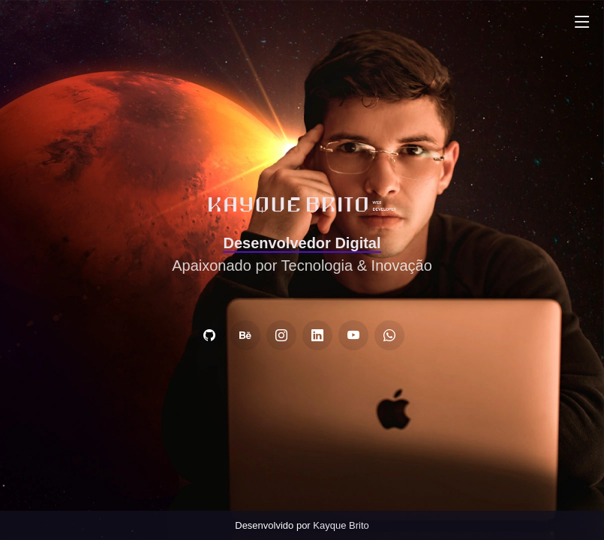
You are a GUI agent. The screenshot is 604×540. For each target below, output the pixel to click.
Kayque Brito (340, 525)
